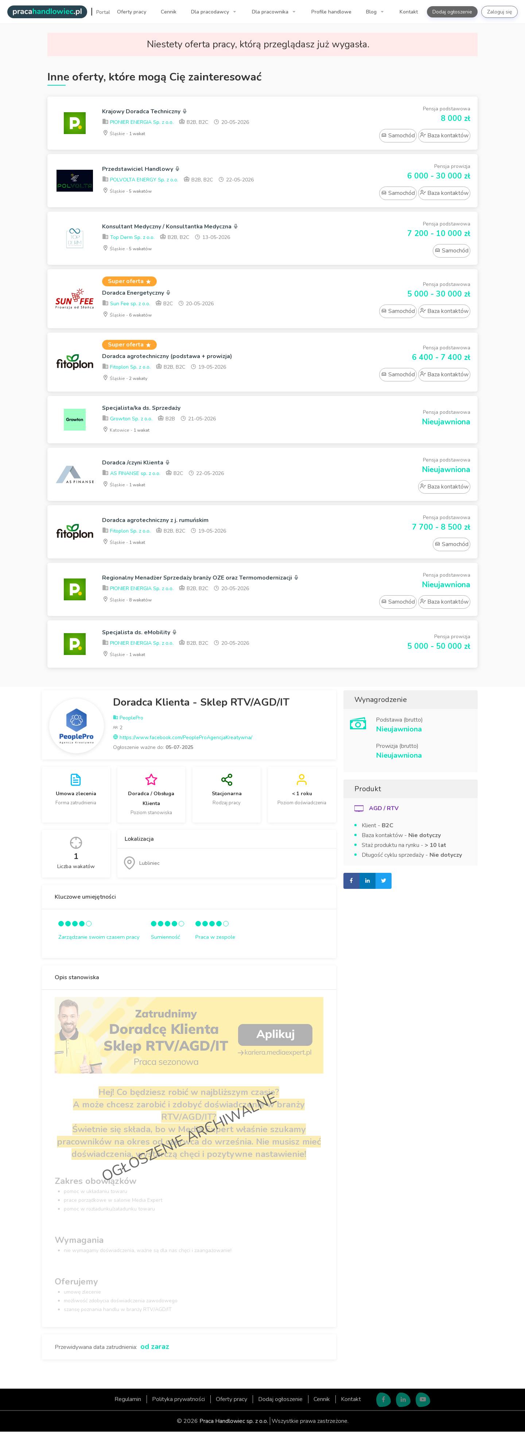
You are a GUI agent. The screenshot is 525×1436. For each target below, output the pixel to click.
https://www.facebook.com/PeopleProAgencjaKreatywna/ (182, 741)
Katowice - (129, 433)
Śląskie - (126, 134)
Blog (372, 11)
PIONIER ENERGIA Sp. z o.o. (138, 123)
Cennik (168, 11)
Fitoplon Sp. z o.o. (126, 369)
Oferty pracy (131, 11)
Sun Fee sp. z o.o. (126, 305)
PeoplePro (128, 722)
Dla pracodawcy (210, 11)
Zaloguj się (499, 11)
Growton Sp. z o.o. (127, 422)
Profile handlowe (331, 11)
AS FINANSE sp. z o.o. (131, 477)
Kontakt (409, 11)
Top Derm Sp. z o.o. (128, 238)
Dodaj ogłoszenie (452, 11)
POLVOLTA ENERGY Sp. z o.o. (140, 180)
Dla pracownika (271, 11)
